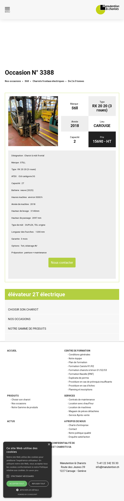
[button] (7, 10)
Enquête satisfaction (79, 437)
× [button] (49, 444)
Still (27, 81)
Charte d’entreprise (78, 425)
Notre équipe (75, 358)
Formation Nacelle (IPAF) (81, 374)
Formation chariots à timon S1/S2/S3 (88, 370)
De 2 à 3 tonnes (76, 81)
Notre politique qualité (80, 433)
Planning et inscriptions (80, 389)
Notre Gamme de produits (27, 321)
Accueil (12, 350)
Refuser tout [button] (38, 483)
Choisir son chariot (23, 302)
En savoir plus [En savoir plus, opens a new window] (32, 470)
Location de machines (80, 407)
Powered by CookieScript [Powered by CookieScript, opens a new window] (27, 494)
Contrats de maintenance (82, 399)
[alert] (27, 470)
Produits (13, 395)
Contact (73, 429)
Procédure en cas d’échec (82, 385)
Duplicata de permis (79, 378)
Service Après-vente (79, 415)
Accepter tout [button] (17, 483)
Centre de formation (77, 350)
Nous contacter (62, 263)
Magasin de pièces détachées (84, 411)
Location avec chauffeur (81, 403)
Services (69, 395)
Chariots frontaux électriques (48, 81)
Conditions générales (79, 354)
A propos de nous (75, 421)
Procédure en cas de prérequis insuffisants (90, 381)
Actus (11, 421)
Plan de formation (78, 362)
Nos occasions (13, 81)
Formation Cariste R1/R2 (81, 366)
